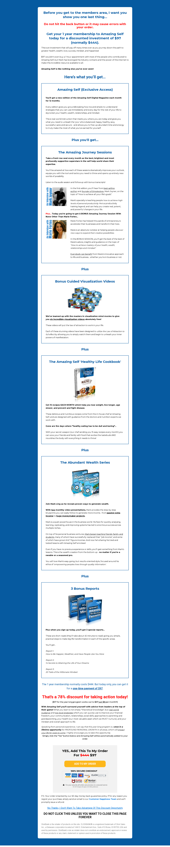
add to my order (85, 765)
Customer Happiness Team (103, 801)
